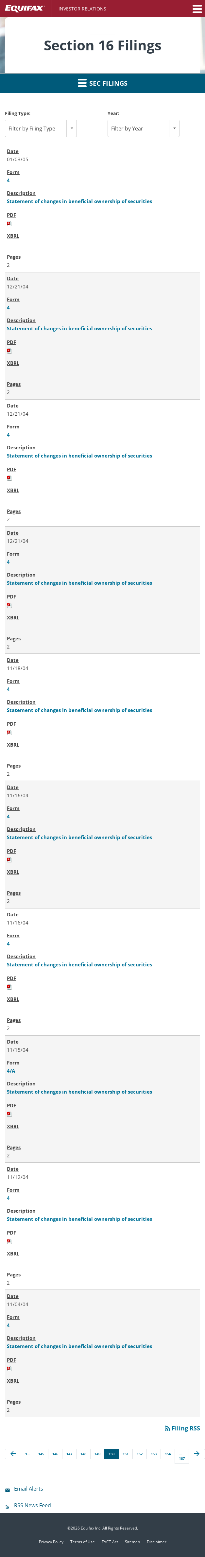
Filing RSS (182, 1428)
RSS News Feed (32, 1505)
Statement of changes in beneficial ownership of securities (79, 201)
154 (168, 1453)
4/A (11, 1070)
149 (97, 1453)
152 (140, 1453)
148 (83, 1453)
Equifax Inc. (91, 1528)
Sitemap (132, 1542)
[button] (197, 9)
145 (41, 1453)
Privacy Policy (51, 1542)
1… (27, 1453)
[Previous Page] (13, 1454)
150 (111, 1453)
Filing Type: (17, 113)
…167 (182, 1456)
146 (55, 1453)
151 (125, 1453)
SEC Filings (103, 82)
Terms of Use (82, 1542)
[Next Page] (197, 1454)
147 (69, 1453)
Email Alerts (28, 1488)
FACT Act (110, 1542)
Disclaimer (156, 1542)
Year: (113, 113)
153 (154, 1453)
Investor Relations (82, 9)
